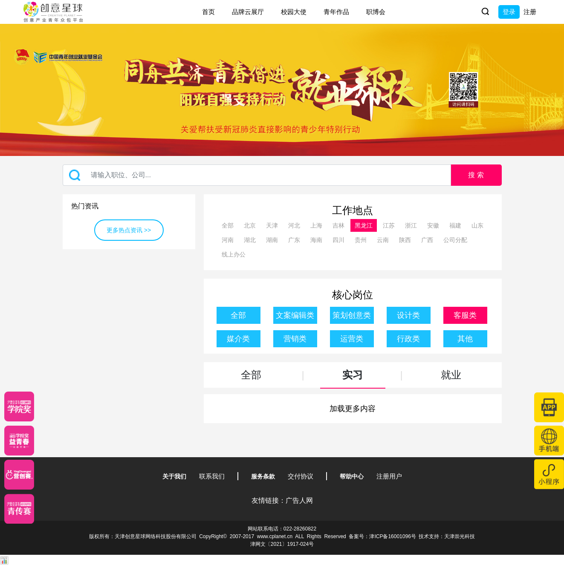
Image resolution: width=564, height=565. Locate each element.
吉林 (338, 225)
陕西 (405, 239)
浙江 (411, 225)
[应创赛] (19, 475)
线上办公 (234, 254)
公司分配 (455, 239)
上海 (316, 225)
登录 (509, 11)
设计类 (408, 315)
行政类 (408, 338)
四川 (338, 239)
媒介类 (238, 338)
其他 (465, 338)
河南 (228, 239)
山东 (477, 225)
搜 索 (475, 175)
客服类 (465, 315)
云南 (383, 239)
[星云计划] (19, 406)
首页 (208, 11)
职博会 (375, 11)
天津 (272, 225)
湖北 (250, 239)
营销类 (295, 338)
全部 (228, 225)
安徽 (433, 225)
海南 (316, 239)
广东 (294, 239)
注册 (530, 11)
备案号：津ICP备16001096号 (382, 536)
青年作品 (336, 11)
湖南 (272, 239)
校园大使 (294, 11)
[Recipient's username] (257, 175)
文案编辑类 (295, 315)
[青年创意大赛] (19, 440)
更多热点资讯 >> (129, 230)
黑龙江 (364, 225)
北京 (250, 225)
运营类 (351, 338)
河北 (294, 225)
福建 (455, 225)
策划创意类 (352, 315)
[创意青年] (19, 509)
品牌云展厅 (248, 11)
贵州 (361, 239)
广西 (427, 239)
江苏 (389, 225)
